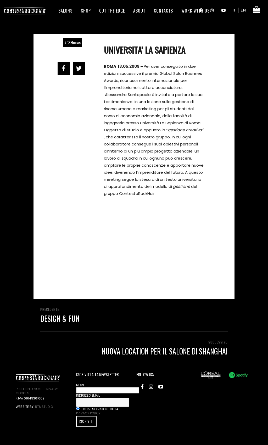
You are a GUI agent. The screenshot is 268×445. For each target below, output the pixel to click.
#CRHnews (72, 42)
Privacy (51, 389)
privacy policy (88, 413)
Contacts (163, 11)
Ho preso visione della (97, 411)
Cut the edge (112, 11)
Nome (80, 385)
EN (243, 10)
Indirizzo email (88, 395)
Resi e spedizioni (28, 389)
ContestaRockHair (25, 10)
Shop (86, 11)
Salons (65, 11)
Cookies (22, 393)
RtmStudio (44, 406)
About (139, 11)
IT (234, 10)
